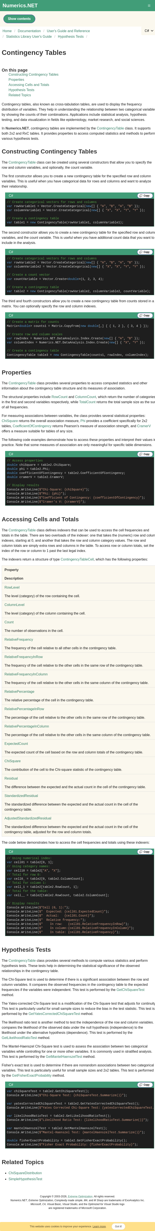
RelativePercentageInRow (24, 709)
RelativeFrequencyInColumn (26, 674)
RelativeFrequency (18, 639)
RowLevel (11, 587)
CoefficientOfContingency (32, 426)
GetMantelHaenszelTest (64, 1056)
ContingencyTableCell (77, 559)
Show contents (19, 19)
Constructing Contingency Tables (34, 74)
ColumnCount (85, 397)
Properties (16, 79)
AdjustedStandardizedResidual (27, 818)
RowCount (60, 397)
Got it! (118, 1226)
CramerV (144, 426)
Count (9, 622)
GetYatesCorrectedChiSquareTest (54, 1014)
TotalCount (87, 402)
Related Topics (20, 95)
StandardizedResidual (21, 796)
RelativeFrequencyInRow (23, 657)
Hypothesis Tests (21, 90)
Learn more (99, 1226)
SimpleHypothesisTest (25, 1179)
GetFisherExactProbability (32, 1075)
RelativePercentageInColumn (26, 726)
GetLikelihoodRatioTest (19, 1038)
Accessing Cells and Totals (29, 85)
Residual (11, 778)
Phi (82, 421)
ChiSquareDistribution (25, 1173)
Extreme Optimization (80, 1196)
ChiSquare (10, 421)
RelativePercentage (19, 691)
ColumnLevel (14, 605)
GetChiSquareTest (131, 990)
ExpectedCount (16, 744)
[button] (149, 5)
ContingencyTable (110, 128)
